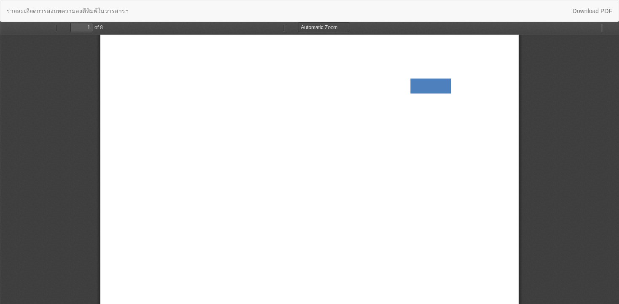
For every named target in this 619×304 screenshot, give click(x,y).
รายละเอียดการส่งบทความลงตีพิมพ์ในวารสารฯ (68, 11)
